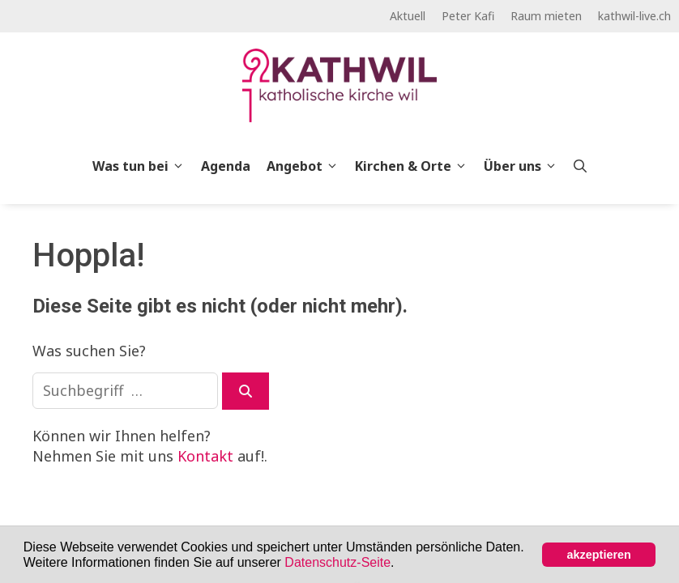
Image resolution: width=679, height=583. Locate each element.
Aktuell (407, 15)
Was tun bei (142, 166)
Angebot (307, 166)
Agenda (225, 166)
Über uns (525, 166)
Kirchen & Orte (415, 166)
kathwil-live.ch (634, 15)
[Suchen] (245, 391)
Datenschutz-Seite (337, 562)
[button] (400, 563)
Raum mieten (546, 15)
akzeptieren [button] (599, 554)
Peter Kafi (468, 15)
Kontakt (205, 456)
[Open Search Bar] (580, 166)
